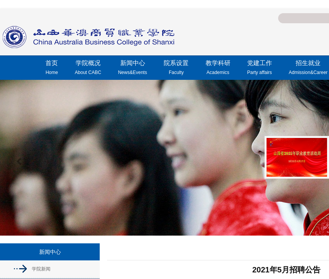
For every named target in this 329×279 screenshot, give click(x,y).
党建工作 (259, 69)
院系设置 (176, 69)
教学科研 (218, 69)
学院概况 (88, 69)
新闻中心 (132, 69)
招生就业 (308, 69)
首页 (51, 69)
